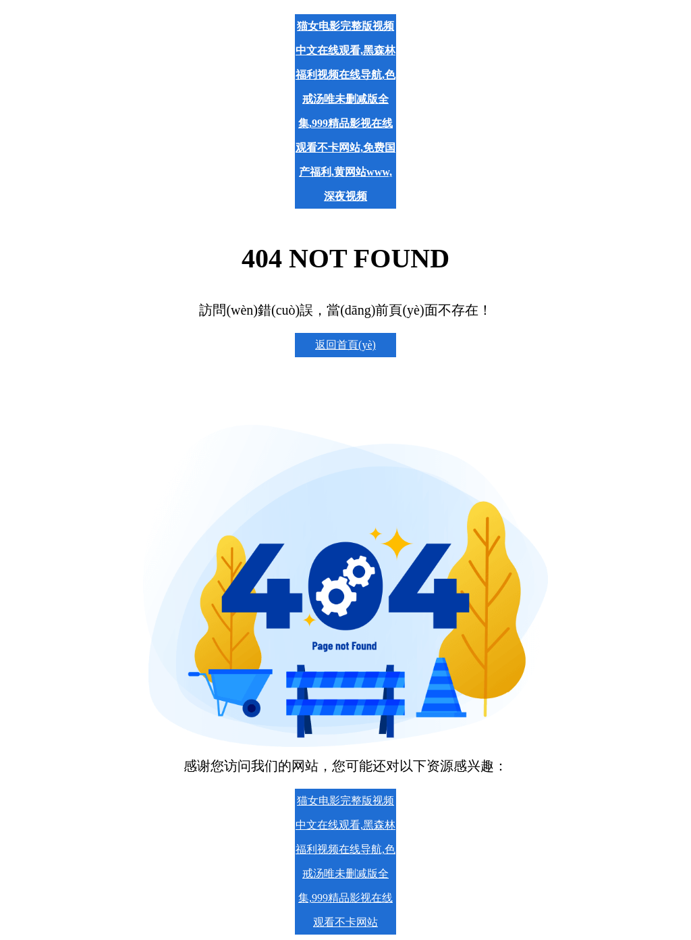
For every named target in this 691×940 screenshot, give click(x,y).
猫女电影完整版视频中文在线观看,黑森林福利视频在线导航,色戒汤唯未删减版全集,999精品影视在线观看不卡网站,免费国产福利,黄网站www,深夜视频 (345, 111)
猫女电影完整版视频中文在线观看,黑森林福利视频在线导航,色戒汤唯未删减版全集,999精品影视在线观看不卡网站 (345, 861)
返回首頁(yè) (345, 344)
